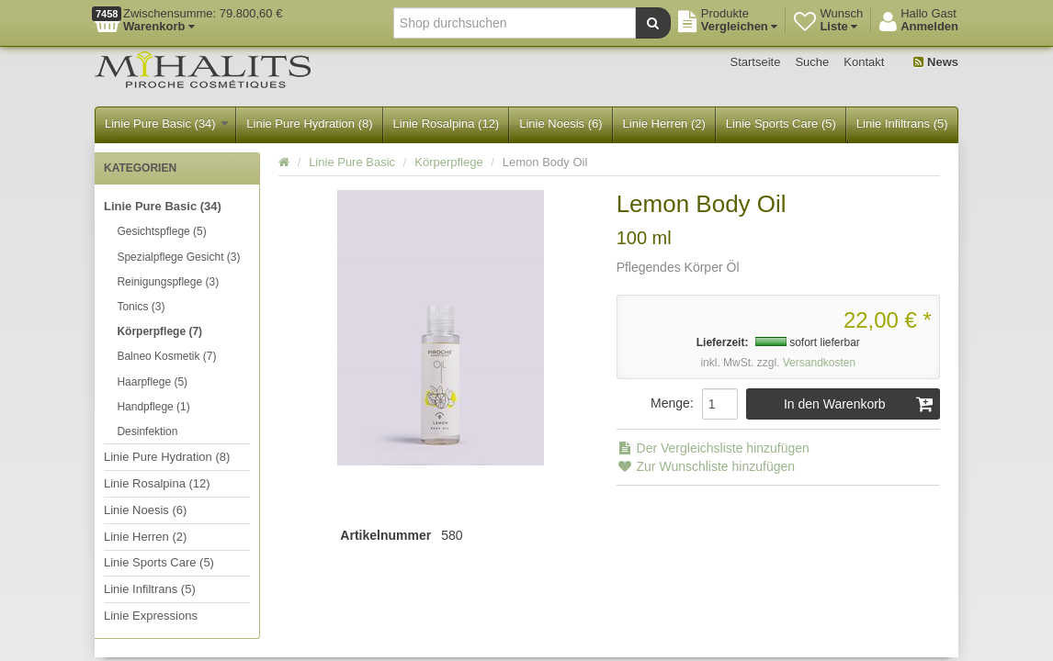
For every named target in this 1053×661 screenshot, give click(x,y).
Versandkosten (819, 362)
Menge (670, 403)
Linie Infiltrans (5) (902, 123)
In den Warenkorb (859, 404)
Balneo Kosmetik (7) (166, 356)
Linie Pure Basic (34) (166, 123)
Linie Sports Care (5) (781, 123)
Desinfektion (147, 431)
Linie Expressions (151, 615)
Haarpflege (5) (152, 381)
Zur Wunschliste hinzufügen (706, 466)
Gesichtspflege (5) (161, 231)
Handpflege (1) (153, 406)
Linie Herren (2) (664, 123)
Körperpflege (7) (159, 331)
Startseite (755, 62)
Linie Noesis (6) (560, 123)
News (935, 62)
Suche (812, 62)
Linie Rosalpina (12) (446, 123)
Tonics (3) (140, 306)
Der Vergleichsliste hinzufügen (713, 448)
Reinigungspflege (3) (168, 281)
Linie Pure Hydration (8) (309, 123)
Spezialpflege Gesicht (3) (178, 257)
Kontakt (864, 62)
